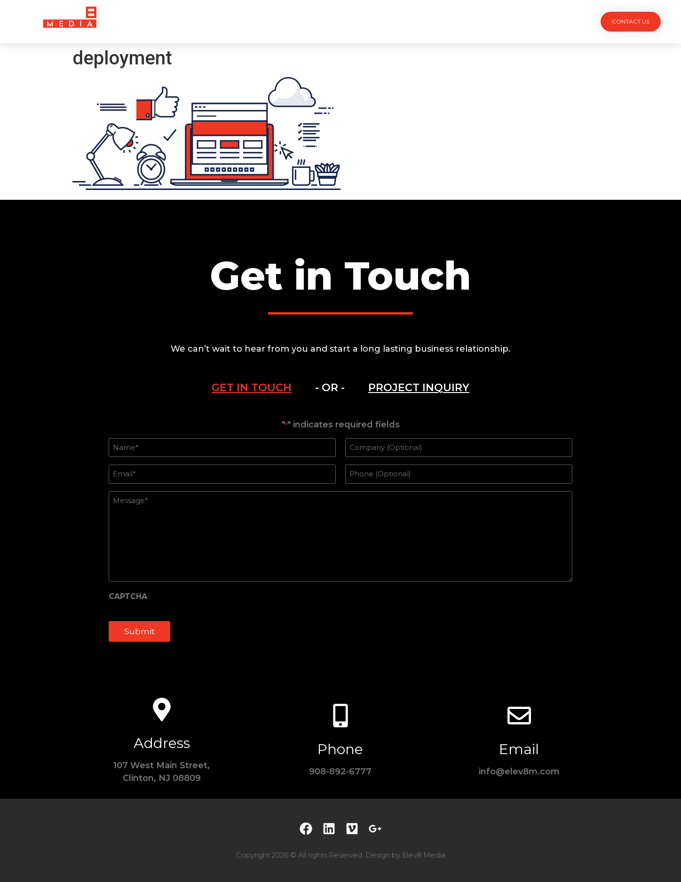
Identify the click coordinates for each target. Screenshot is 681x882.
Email (519, 749)
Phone (340, 749)
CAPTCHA (128, 596)
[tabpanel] (340, 535)
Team (333, 21)
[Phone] (340, 715)
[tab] (251, 387)
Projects (235, 21)
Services (288, 21)
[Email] (519, 715)
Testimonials (387, 21)
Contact (446, 21)
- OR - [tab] (330, 387)
